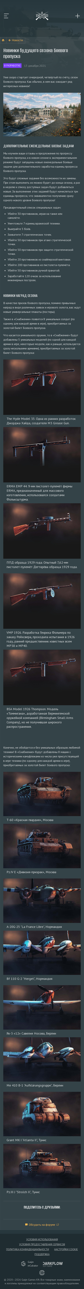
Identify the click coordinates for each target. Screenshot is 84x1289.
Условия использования (42, 1239)
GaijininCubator (29, 1263)
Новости (17, 40)
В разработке (12, 65)
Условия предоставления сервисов (42, 1244)
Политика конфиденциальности (27, 1249)
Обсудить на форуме (42, 1224)
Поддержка (42, 1254)
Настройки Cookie (66, 1249)
